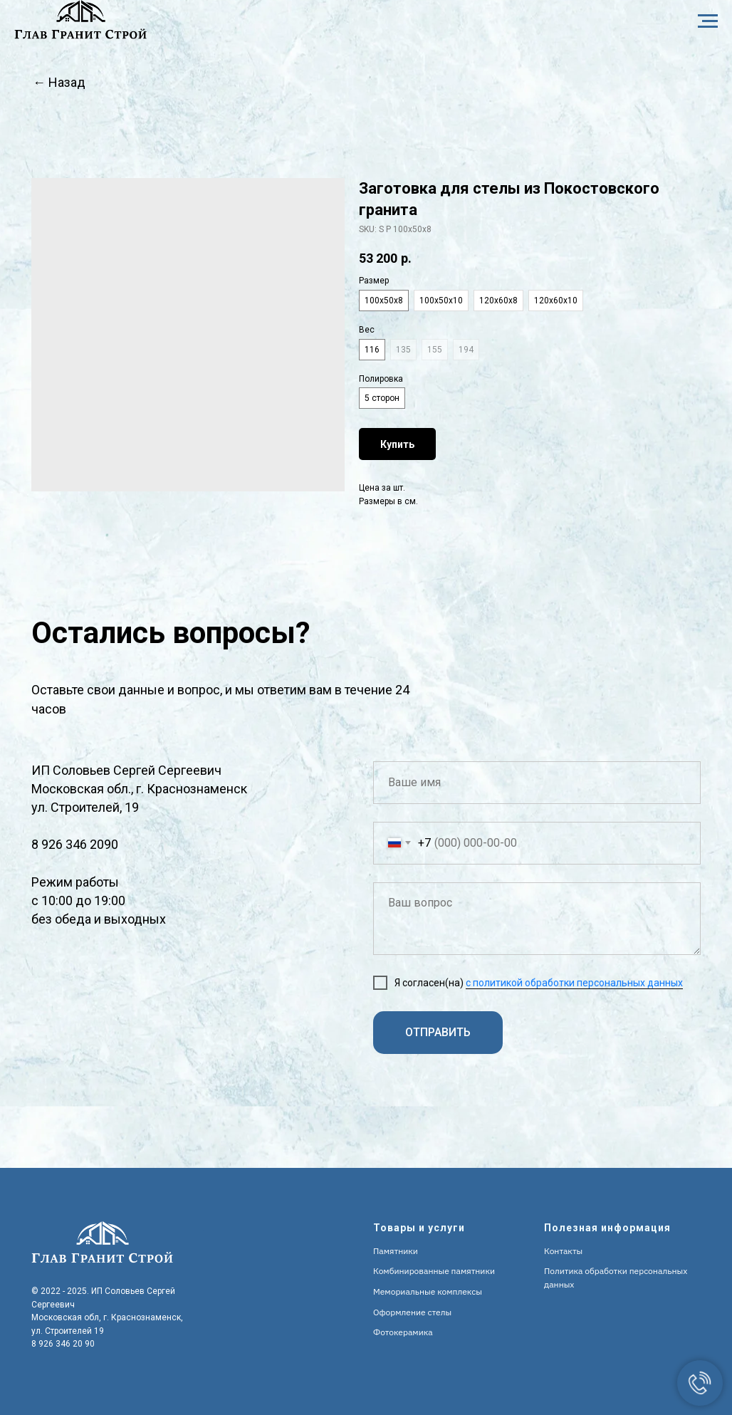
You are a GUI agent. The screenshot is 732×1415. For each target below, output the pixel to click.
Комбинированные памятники (434, 1270)
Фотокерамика (403, 1332)
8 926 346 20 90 (63, 1344)
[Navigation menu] (708, 21)
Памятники (395, 1251)
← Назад (59, 82)
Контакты (563, 1251)
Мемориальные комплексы (427, 1291)
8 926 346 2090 (74, 844)
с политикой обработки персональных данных (574, 982)
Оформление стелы (412, 1312)
